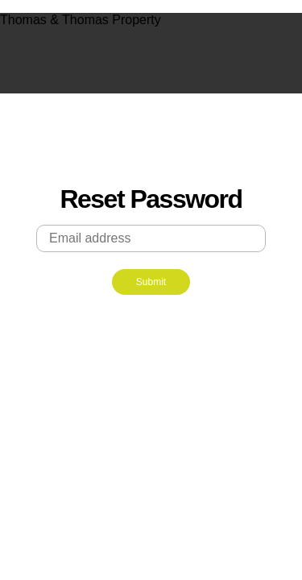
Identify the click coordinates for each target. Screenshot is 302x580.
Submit (151, 282)
